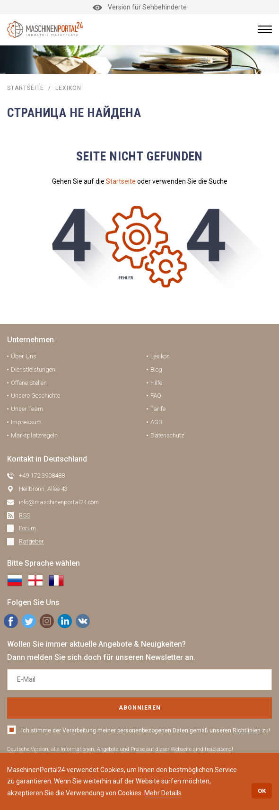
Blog (156, 369)
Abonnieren (140, 707)
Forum (27, 528)
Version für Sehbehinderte (140, 7)
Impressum (26, 422)
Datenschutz (167, 435)
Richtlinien (247, 730)
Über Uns (23, 356)
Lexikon (160, 356)
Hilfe (156, 382)
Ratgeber (31, 541)
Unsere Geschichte (35, 395)
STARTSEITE (25, 88)
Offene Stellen (29, 382)
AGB (156, 422)
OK (262, 790)
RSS (24, 515)
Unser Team (27, 408)
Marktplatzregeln (34, 435)
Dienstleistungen (33, 369)
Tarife (158, 408)
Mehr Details (163, 793)
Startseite (121, 181)
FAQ (155, 395)
